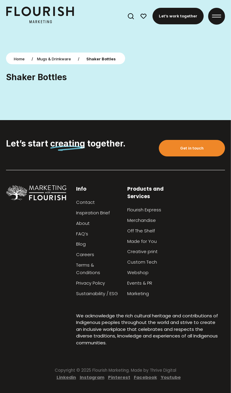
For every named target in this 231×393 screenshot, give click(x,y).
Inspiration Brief (93, 213)
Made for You (142, 241)
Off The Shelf (141, 231)
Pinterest (119, 377)
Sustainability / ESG (97, 294)
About (83, 223)
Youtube (171, 377)
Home (19, 58)
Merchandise (141, 220)
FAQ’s (82, 234)
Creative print (142, 252)
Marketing (138, 294)
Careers (85, 255)
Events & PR (139, 283)
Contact (85, 202)
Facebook (145, 377)
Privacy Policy (90, 283)
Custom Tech (142, 262)
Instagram (92, 377)
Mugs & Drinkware (54, 58)
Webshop (138, 273)
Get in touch (192, 148)
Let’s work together (178, 16)
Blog (81, 244)
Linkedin (66, 377)
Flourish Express (144, 210)
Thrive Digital (163, 370)
